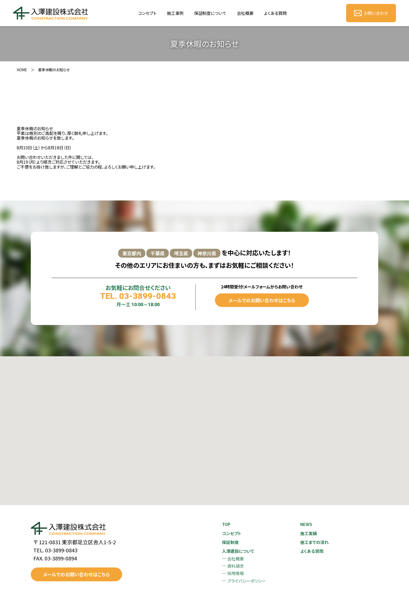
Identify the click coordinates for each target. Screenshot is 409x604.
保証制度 (230, 542)
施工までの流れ (314, 542)
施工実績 (308, 533)
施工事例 (175, 13)
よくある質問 (275, 13)
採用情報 (235, 573)
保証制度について (210, 13)
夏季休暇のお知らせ (54, 69)
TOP (226, 524)
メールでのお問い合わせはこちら (261, 300)
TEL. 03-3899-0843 (138, 296)
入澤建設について (238, 551)
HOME (22, 69)
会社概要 (245, 13)
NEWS (306, 524)
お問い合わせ (371, 13)
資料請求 (235, 566)
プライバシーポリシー (246, 580)
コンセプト (147, 13)
